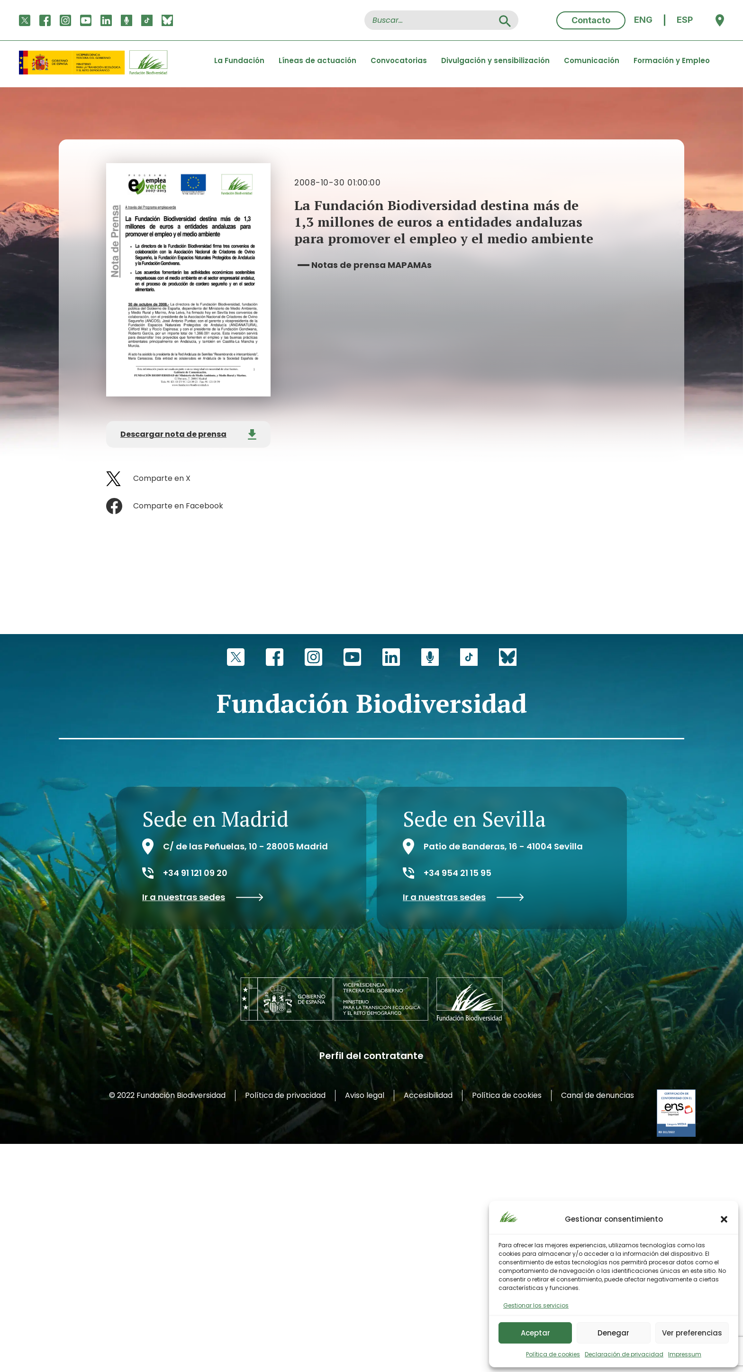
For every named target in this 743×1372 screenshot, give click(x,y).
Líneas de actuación (317, 60)
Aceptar (535, 1333)
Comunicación (591, 60)
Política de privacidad (285, 1095)
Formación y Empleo (672, 60)
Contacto (590, 20)
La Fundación (239, 60)
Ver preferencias (692, 1333)
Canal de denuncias (597, 1095)
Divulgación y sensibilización (495, 60)
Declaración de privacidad (624, 1354)
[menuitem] (643, 20)
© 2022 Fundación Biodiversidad (167, 1095)
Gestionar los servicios (536, 1305)
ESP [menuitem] (685, 20)
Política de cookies (553, 1354)
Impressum (684, 1354)
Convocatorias (399, 60)
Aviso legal (364, 1095)
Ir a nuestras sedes (202, 897)
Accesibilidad (428, 1095)
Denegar (613, 1333)
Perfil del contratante (371, 1055)
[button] (724, 1219)
